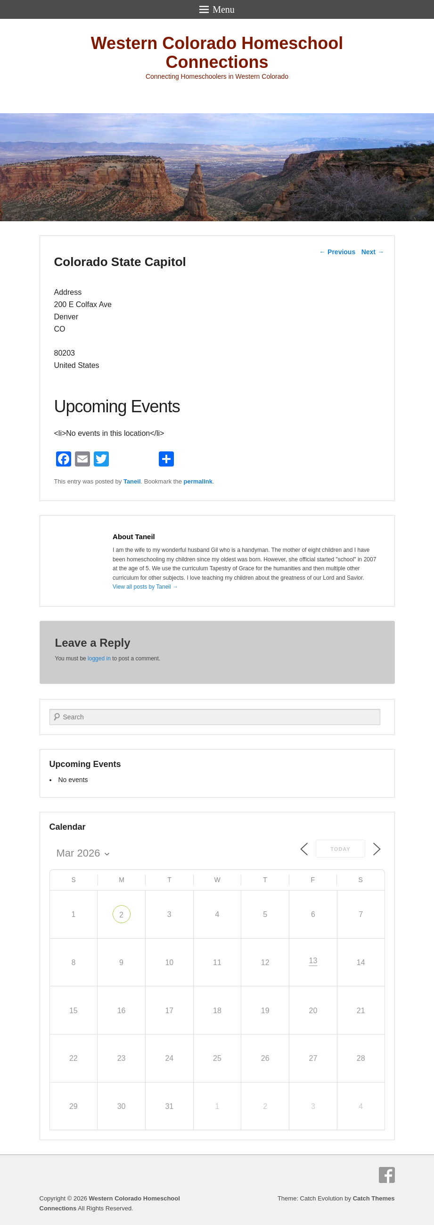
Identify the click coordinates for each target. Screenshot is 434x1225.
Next (372, 252)
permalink (198, 481)
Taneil (132, 481)
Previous (337, 252)
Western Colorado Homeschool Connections (217, 52)
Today (340, 849)
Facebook (387, 1175)
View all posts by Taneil (145, 586)
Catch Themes (374, 1198)
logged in (99, 658)
